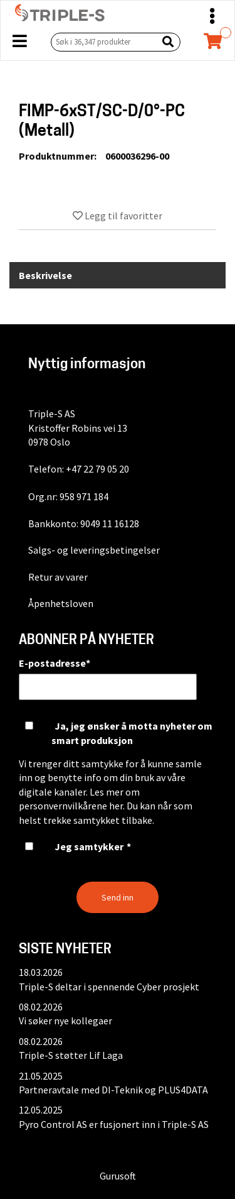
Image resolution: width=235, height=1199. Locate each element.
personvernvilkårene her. (72, 805)
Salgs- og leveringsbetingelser (94, 550)
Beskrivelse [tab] (45, 275)
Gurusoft (118, 1175)
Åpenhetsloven (60, 603)
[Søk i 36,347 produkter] (101, 41)
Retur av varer (58, 577)
